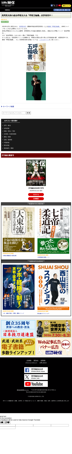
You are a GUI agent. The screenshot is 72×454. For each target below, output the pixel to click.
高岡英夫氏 (22, 26)
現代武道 (6, 145)
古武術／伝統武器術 (10, 134)
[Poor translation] (7, 422)
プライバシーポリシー (31, 362)
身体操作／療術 (4, 21)
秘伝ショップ (66, 5)
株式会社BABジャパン (23, 390)
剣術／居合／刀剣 (9, 131)
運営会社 (36, 360)
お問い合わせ (43, 362)
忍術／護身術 (8, 139)
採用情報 (43, 360)
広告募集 (29, 360)
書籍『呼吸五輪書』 (54, 26)
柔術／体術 (7, 137)
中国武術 (6, 142)
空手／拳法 (7, 125)
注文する (36, 194)
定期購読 (36, 198)
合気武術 (6, 128)
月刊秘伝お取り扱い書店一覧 (62, 10)
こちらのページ (44, 39)
